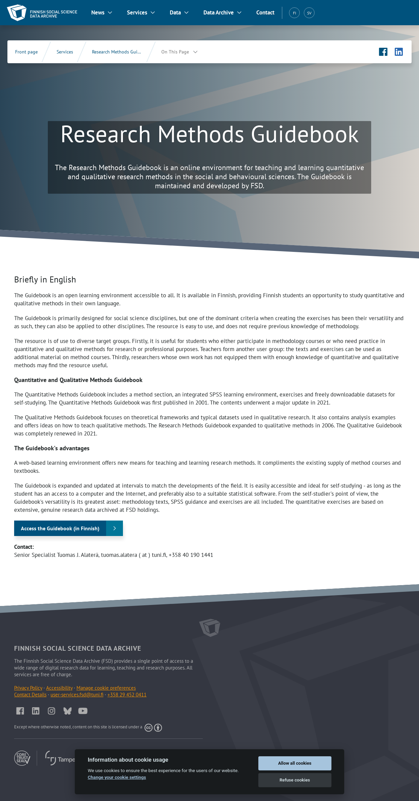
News (97, 12)
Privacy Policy (28, 688)
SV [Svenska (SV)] (309, 12)
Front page (26, 52)
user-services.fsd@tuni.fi (77, 694)
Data (175, 12)
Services (137, 12)
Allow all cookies (295, 763)
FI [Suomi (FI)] (294, 12)
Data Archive (218, 12)
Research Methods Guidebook (122, 52)
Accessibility (59, 688)
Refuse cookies (295, 780)
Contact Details (30, 694)
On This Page (175, 52)
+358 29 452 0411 (127, 694)
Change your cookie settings (117, 777)
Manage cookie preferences (106, 687)
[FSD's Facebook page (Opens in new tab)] (383, 52)
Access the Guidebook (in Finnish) (60, 528)
